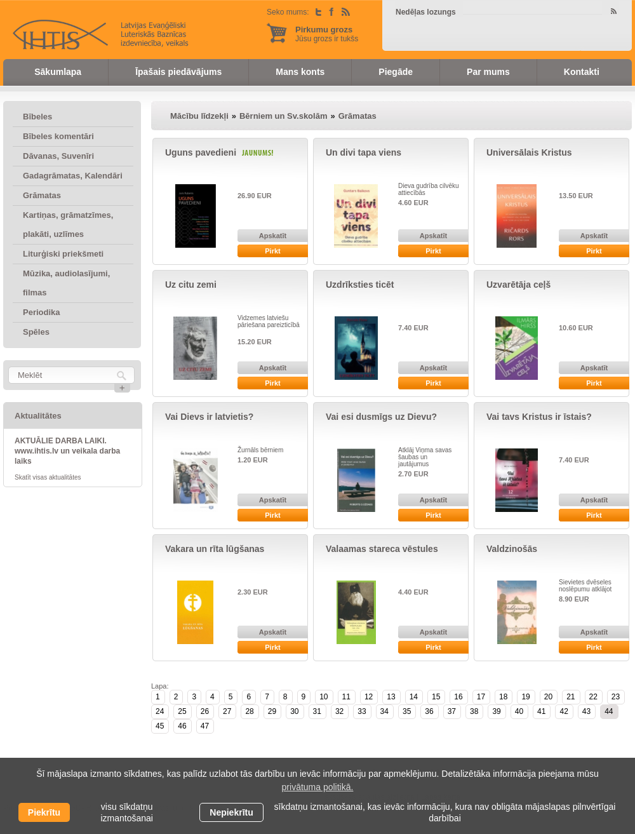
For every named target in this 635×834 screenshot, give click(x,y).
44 (609, 711)
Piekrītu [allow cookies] (44, 812)
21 (570, 696)
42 (563, 711)
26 (205, 711)
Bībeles (37, 116)
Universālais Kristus (529, 152)
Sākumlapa (57, 72)
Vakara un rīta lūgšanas (214, 549)
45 (160, 726)
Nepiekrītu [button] (231, 812)
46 (182, 726)
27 (227, 711)
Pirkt (272, 251)
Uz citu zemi (191, 284)
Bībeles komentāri (58, 136)
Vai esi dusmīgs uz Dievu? (381, 417)
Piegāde (395, 72)
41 (541, 711)
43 (586, 711)
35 (407, 711)
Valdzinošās (511, 549)
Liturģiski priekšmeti (63, 254)
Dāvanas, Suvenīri (58, 156)
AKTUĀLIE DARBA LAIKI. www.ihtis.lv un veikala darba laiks (67, 451)
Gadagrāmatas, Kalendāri (73, 175)
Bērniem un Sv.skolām (283, 116)
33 (362, 711)
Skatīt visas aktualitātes (48, 477)
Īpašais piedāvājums (178, 72)
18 (503, 696)
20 (548, 696)
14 (414, 696)
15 (436, 696)
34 (384, 711)
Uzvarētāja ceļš (518, 284)
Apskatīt (272, 235)
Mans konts (300, 72)
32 (339, 711)
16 (458, 696)
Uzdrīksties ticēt (360, 284)
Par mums (488, 72)
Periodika (41, 312)
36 (429, 711)
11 (346, 696)
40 (519, 711)
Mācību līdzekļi (199, 116)
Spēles (36, 332)
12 (368, 696)
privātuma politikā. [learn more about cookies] (318, 787)
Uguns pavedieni (200, 152)
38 (474, 711)
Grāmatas (42, 195)
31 (317, 711)
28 (249, 711)
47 (205, 726)
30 (294, 711)
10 (323, 696)
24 (160, 711)
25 (182, 711)
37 (452, 711)
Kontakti (581, 72)
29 (272, 711)
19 (525, 696)
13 (391, 696)
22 (593, 696)
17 (481, 696)
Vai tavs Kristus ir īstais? (539, 417)
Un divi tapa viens (363, 152)
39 (496, 711)
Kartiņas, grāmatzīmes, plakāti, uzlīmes (68, 224)
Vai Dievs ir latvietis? (209, 417)
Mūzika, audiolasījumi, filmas (66, 283)
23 (616, 696)
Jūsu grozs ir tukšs (326, 34)
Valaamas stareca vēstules (382, 549)
